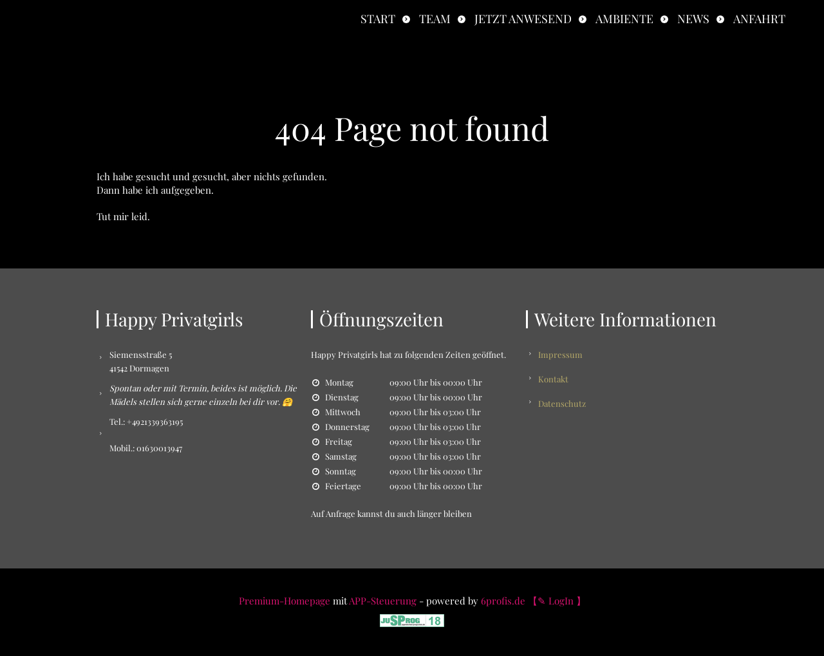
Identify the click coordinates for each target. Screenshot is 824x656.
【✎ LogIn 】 (557, 600)
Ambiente (624, 18)
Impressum (561, 354)
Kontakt (554, 378)
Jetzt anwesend (523, 18)
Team (435, 18)
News (693, 18)
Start (377, 18)
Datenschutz (562, 402)
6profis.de (503, 600)
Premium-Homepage (284, 600)
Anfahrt (759, 18)
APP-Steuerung (383, 600)
